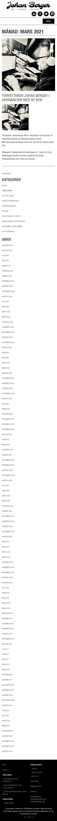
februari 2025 (7, 271)
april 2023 (6, 363)
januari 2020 (7, 511)
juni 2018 (5, 593)
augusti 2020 (7, 480)
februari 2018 (7, 613)
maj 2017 (5, 659)
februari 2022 (7, 414)
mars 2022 (6, 409)
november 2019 (8, 521)
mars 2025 (6, 266)
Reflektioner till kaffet (11, 216)
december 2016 (8, 685)
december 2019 (8, 516)
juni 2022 (5, 404)
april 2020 (6, 496)
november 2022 (8, 383)
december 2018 (8, 567)
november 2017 (8, 628)
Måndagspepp (36, 786)
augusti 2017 (7, 644)
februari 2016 (7, 731)
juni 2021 (5, 439)
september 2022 (8, 393)
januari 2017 (7, 680)
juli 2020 (5, 485)
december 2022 (8, 378)
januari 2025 (7, 276)
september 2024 (8, 291)
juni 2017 (5, 654)
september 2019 (8, 531)
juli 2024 (5, 301)
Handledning (7, 190)
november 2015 (8, 746)
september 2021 (8, 429)
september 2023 (8, 342)
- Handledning (8, 803)
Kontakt (34, 791)
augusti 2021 (7, 434)
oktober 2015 (7, 751)
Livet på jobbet (8, 196)
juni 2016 (5, 710)
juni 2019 (5, 542)
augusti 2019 (7, 536)
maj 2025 (5, 260)
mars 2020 (6, 501)
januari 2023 (7, 373)
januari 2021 (7, 455)
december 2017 (8, 623)
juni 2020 (5, 490)
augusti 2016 (7, 705)
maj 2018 (5, 598)
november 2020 (8, 465)
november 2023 (8, 332)
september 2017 (8, 639)
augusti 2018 (7, 583)
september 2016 (8, 700)
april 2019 (6, 552)
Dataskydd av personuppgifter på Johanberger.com (38, 799)
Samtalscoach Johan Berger (13, 221)
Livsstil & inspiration (10, 201)
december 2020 (8, 460)
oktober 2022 (7, 388)
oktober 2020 (7, 470)
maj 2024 (5, 306)
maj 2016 (5, 715)
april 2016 (6, 721)
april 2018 (6, 603)
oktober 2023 (7, 337)
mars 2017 (6, 669)
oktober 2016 (7, 695)
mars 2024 (6, 317)
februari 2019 (7, 562)
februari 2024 (7, 322)
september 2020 (8, 475)
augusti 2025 (7, 250)
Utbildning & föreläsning (12, 226)
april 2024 (6, 312)
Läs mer (30, 817)
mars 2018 (6, 608)
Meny (48, 21)
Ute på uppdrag (8, 231)
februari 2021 (7, 450)
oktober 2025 (7, 245)
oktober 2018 (7, 577)
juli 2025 (5, 255)
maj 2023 (5, 358)
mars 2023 (6, 368)
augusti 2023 (7, 347)
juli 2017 (5, 649)
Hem (4, 765)
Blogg (4, 185)
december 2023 (8, 327)
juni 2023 (5, 352)
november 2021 (8, 424)
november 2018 (8, 572)
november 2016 (8, 690)
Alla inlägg (6, 173)
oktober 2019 (7, 526)
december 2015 (8, 741)
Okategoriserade (9, 206)
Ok (25, 817)
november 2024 (8, 281)
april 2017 (6, 664)
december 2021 (8, 419)
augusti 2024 (7, 296)
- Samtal (34, 769)
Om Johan (34, 781)
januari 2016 (7, 736)
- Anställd (35, 776)
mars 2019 (6, 557)
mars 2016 (6, 726)
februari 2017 (7, 674)
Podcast (5, 211)
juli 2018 (5, 588)
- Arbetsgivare (36, 772)
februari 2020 (7, 506)
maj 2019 (5, 547)
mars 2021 (6, 444)
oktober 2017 (7, 634)
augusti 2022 (7, 398)
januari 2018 (7, 618)
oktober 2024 (7, 286)
